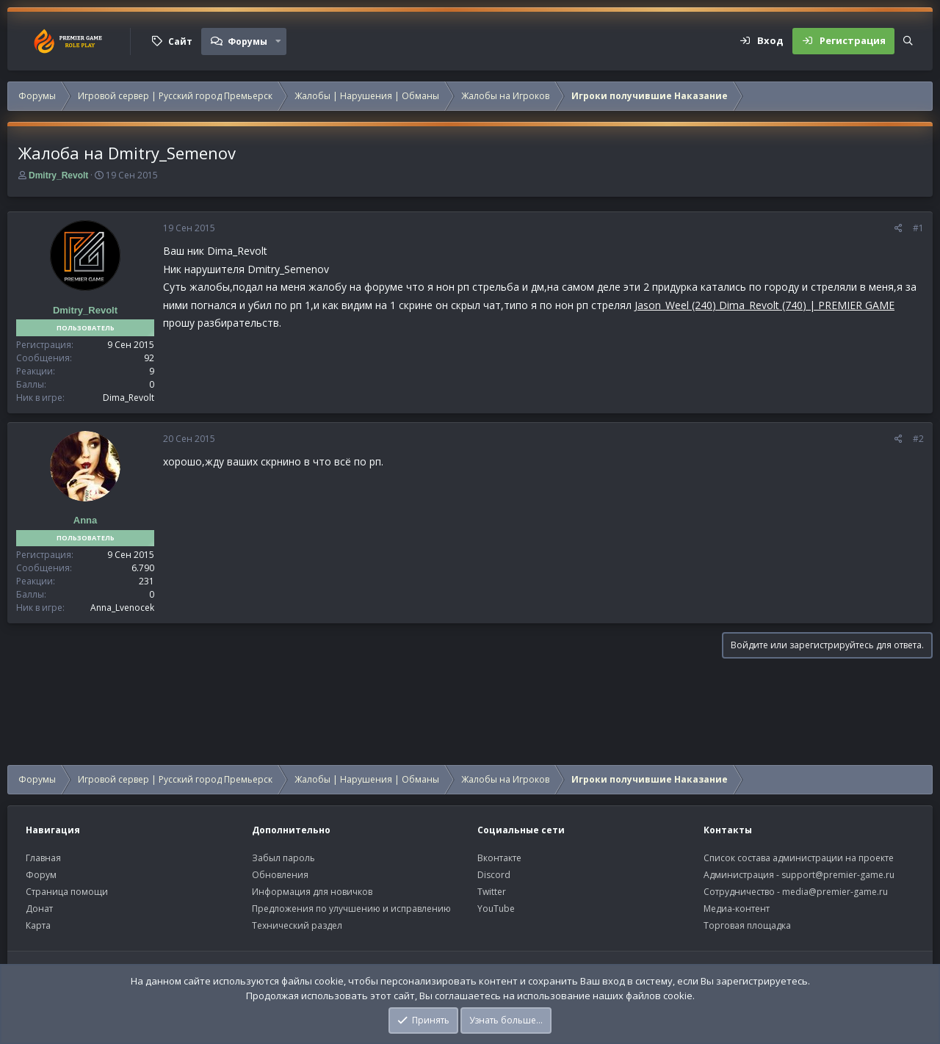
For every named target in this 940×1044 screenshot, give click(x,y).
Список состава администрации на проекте (799, 858)
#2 (918, 438)
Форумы (247, 41)
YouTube (496, 908)
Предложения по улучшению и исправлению (351, 908)
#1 (918, 228)
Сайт (180, 41)
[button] (278, 41)
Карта (38, 925)
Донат (39, 908)
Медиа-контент (737, 908)
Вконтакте (499, 858)
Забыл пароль (283, 858)
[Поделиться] (898, 228)
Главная (43, 858)
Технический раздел (297, 925)
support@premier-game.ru (837, 875)
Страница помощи (67, 891)
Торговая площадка (747, 925)
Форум (41, 875)
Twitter (491, 891)
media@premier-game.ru (835, 891)
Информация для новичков (312, 891)
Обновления (280, 875)
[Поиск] (908, 41)
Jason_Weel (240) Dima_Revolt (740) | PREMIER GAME (764, 305)
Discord (493, 875)
